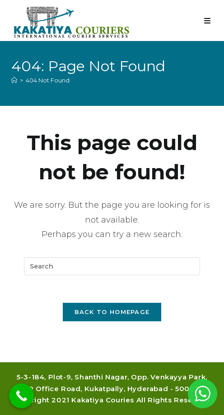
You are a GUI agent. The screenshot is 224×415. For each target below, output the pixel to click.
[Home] (14, 80)
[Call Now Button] (21, 395)
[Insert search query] (112, 266)
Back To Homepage (112, 311)
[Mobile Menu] (207, 21)
